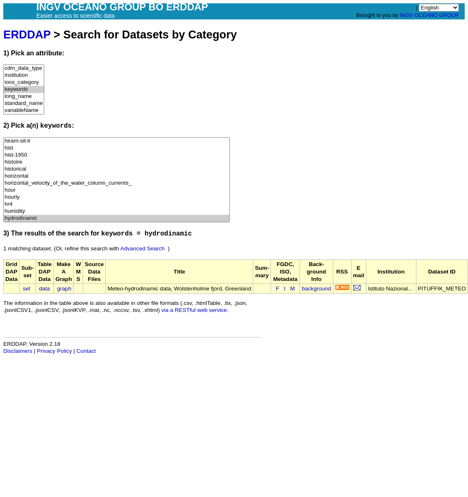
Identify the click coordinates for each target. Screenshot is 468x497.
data (44, 288)
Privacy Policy (54, 351)
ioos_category (24, 82)
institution (24, 75)
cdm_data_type (24, 68)
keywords (24, 89)
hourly (116, 197)
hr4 (116, 204)
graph (64, 288)
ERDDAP (26, 34)
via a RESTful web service (194, 310)
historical (116, 169)
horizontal (116, 176)
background (316, 288)
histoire (116, 162)
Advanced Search (142, 248)
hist (116, 148)
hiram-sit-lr (116, 141)
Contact (86, 351)
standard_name (24, 103)
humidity (116, 211)
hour (116, 190)
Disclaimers (17, 351)
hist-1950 (116, 155)
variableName (24, 110)
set (26, 288)
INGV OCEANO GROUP (429, 15)
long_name (24, 96)
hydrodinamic (116, 218)
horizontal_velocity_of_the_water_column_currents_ (116, 183)
